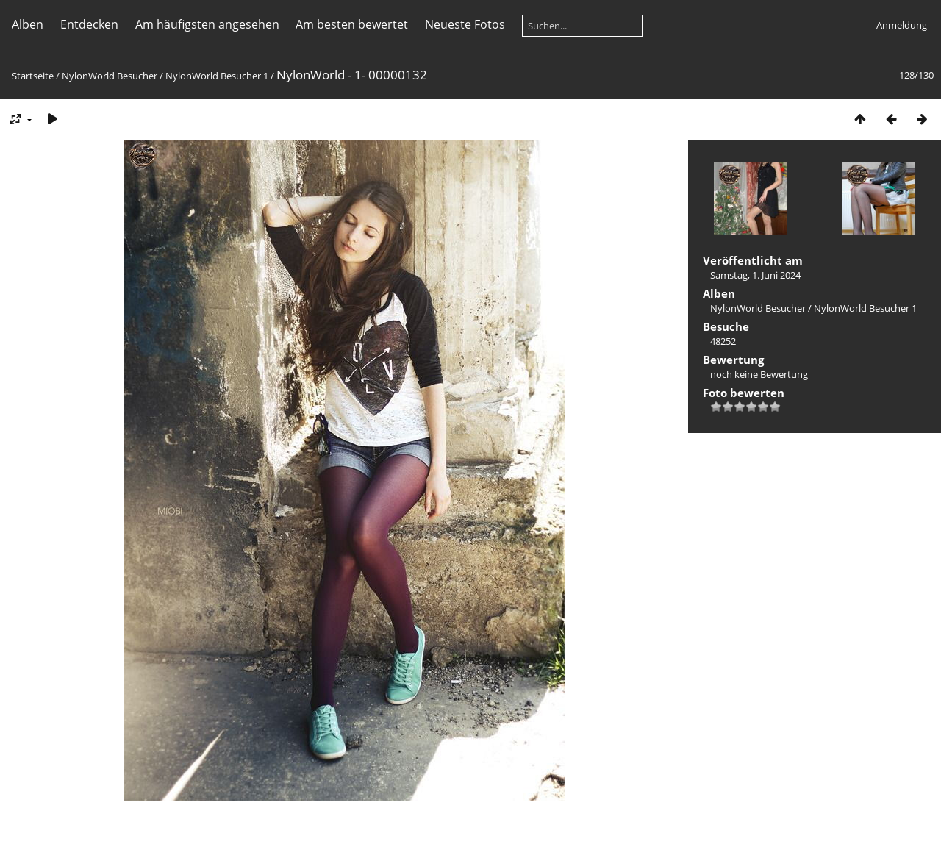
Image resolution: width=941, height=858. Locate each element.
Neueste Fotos (465, 24)
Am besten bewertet (352, 24)
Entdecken (89, 24)
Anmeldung (901, 25)
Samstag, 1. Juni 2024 (755, 275)
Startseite (33, 75)
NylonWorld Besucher (109, 75)
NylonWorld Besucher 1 (216, 75)
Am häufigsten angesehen (207, 24)
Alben (27, 24)
